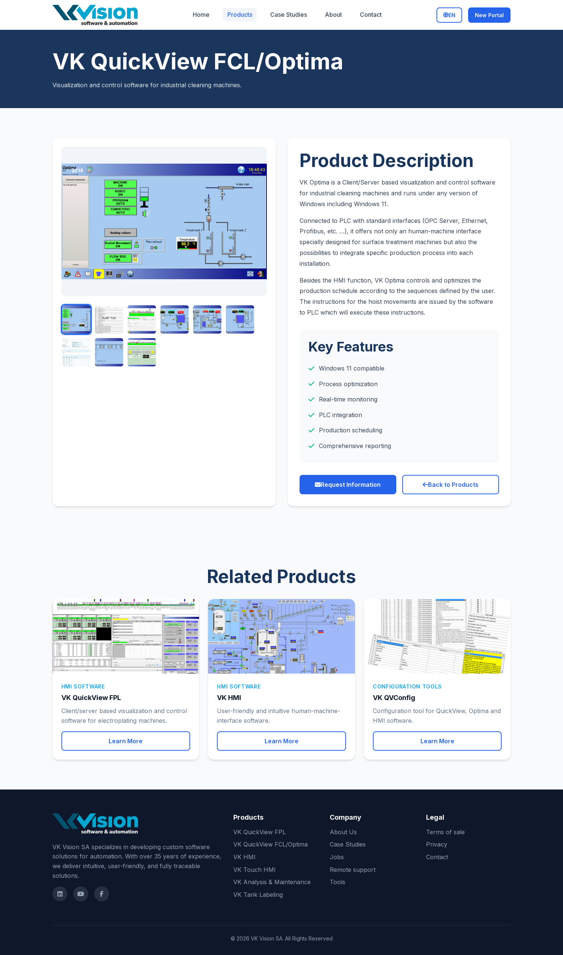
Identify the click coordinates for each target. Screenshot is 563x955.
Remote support (352, 869)
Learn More (126, 741)
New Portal (489, 15)
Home (201, 14)
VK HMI (244, 857)
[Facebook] (101, 893)
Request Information (348, 484)
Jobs (337, 857)
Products (239, 14)
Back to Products (451, 484)
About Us (343, 832)
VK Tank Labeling (258, 894)
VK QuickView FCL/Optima (270, 844)
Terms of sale (445, 832)
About (333, 14)
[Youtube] (80, 893)
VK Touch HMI (254, 869)
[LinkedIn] (59, 893)
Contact (371, 14)
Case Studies (288, 14)
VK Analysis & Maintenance (272, 882)
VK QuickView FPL (259, 832)
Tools (337, 882)
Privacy (436, 844)
